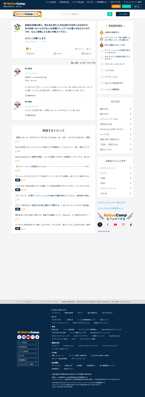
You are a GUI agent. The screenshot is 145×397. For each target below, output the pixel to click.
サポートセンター (78, 358)
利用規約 (79, 365)
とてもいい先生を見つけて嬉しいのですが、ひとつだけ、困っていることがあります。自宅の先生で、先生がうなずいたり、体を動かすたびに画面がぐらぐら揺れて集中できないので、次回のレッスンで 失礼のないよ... (53, 224)
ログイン (126, 6)
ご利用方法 (69, 320)
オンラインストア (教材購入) (88, 329)
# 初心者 (103, 193)
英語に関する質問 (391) (110, 139)
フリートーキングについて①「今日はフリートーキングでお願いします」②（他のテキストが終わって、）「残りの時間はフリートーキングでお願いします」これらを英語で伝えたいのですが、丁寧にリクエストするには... (53, 176)
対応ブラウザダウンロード (81, 323)
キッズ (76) (104, 134)
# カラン (103, 173)
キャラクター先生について (60, 349)
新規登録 (116, 6)
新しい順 (74, 63)
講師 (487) (104, 108)
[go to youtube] (28, 337)
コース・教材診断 (68, 329)
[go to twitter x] (19, 337)
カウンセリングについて (110, 346)
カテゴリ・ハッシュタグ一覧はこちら (111, 202)
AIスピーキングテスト (81, 336)
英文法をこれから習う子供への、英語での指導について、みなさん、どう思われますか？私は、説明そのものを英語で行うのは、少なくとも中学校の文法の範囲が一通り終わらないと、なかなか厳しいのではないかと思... (52, 215)
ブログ (73, 339)
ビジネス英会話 (78, 2)
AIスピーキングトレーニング (61, 336)
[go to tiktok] (37, 337)
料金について (104, 320)
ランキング (55, 346)
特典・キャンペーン (58, 355)
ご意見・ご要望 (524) (109, 144)
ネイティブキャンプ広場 (59, 339)
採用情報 (55, 369)
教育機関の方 (102, 2)
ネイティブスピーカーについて (88, 346)
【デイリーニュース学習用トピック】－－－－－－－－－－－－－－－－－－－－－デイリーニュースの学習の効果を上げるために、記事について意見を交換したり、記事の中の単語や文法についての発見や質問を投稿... (53, 166)
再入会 (136, 6)
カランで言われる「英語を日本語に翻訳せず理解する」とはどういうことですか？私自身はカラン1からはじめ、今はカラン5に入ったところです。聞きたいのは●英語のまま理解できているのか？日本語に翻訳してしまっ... (53, 205)
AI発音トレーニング (98, 336)
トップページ (56, 313)
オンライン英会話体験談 (59, 358)
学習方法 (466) (106, 124)
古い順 (82, 63)
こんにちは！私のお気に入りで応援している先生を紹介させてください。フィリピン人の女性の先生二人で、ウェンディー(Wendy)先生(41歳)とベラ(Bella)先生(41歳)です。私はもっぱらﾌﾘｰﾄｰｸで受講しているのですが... (53, 185)
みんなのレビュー (68, 346)
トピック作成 (123, 14)
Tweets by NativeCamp (104, 231)
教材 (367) (104, 114)
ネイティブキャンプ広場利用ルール (110, 208)
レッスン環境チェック (78, 333)
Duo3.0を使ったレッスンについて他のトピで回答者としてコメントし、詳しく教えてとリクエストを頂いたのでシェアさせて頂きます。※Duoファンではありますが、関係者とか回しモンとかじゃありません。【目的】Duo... (53, 147)
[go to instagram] (33, 337)
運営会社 (68, 365)
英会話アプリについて (101, 323)
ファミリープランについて (60, 323)
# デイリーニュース (108, 188)
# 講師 (102, 178)
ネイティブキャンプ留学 (132, 2)
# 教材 (102, 183)
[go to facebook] (24, 337)
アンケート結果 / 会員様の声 (78, 355)
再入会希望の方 (92, 313)
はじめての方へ (56, 320)
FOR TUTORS (115, 2)
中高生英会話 (64, 2)
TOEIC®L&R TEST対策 (58, 333)
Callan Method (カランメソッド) (111, 329)
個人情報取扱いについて (107, 365)
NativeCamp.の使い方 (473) (111, 129)
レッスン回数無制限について (87, 320)
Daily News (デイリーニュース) (99, 333)
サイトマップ (56, 365)
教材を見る (55, 329)
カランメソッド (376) (109, 119)
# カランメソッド (107, 168)
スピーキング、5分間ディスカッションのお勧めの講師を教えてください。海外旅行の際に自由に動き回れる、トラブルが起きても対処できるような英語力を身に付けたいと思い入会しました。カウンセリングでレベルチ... (53, 195)
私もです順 (91, 63)
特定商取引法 (91, 365)
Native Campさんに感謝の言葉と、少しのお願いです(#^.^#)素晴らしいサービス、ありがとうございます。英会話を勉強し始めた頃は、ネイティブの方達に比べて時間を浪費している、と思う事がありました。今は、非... (53, 156)
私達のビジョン (69, 369)
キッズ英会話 (51, 2)
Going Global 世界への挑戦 (99, 355)
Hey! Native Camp (114, 336)
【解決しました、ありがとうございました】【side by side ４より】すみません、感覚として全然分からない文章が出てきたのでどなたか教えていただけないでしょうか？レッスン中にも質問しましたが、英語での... (53, 137)
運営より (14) (105, 149)
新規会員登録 (69, 313)
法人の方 (90, 2)
